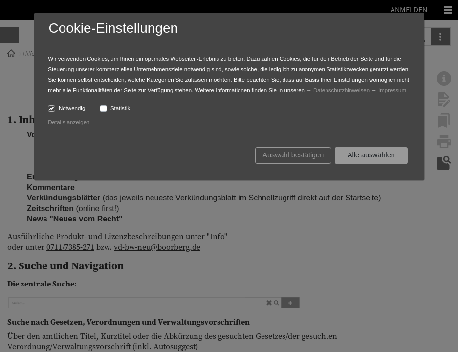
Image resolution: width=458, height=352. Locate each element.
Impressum (392, 90)
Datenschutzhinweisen (341, 90)
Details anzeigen (68, 122)
